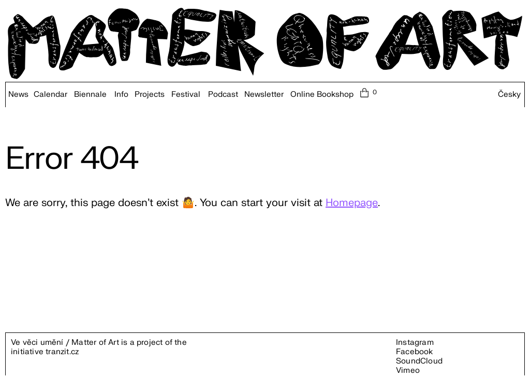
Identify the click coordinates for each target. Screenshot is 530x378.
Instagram (415, 342)
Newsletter (264, 94)
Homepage (352, 202)
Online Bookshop (322, 94)
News (18, 94)
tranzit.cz (62, 352)
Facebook (414, 352)
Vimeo (408, 370)
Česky (509, 94)
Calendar (50, 94)
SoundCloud (419, 361)
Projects (150, 94)
